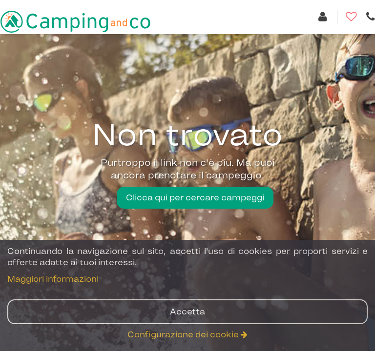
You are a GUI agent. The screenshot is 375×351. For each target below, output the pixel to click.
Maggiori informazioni (53, 279)
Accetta (187, 311)
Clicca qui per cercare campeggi (195, 197)
